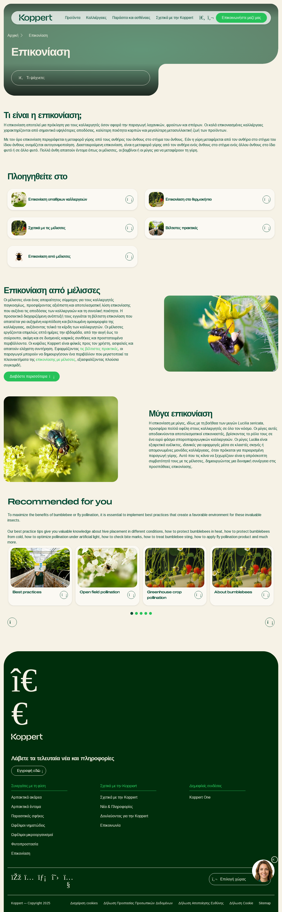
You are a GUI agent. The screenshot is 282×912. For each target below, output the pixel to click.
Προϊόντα (72, 18)
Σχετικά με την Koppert (174, 18)
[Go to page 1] (131, 613)
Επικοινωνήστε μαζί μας (241, 18)
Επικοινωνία (110, 825)
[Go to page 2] (136, 613)
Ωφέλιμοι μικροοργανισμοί (32, 835)
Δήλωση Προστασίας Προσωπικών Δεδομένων (138, 903)
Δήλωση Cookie (241, 903)
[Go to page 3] (141, 613)
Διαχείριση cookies (84, 903)
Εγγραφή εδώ (30, 770)
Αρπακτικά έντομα (26, 807)
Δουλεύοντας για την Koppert (124, 816)
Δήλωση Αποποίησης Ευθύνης (201, 903)
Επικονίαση (38, 35)
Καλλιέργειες (96, 18)
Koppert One (200, 797)
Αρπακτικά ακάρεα (26, 797)
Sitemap (265, 903)
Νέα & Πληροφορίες (116, 807)
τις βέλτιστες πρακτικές (99, 349)
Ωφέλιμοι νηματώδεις (28, 825)
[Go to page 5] (150, 613)
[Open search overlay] (202, 18)
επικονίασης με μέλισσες (55, 360)
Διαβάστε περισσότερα (32, 376)
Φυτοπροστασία (24, 844)
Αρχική (12, 35)
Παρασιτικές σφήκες (27, 816)
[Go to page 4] (145, 613)
